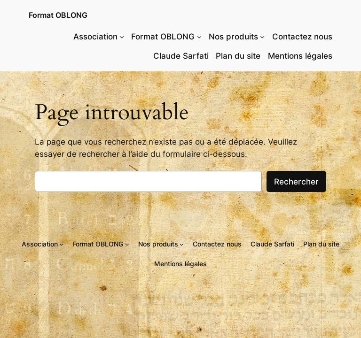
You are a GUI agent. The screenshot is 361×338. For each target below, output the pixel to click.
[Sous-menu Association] (121, 36)
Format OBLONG (58, 15)
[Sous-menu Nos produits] (262, 36)
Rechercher (296, 181)
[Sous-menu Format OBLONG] (199, 36)
